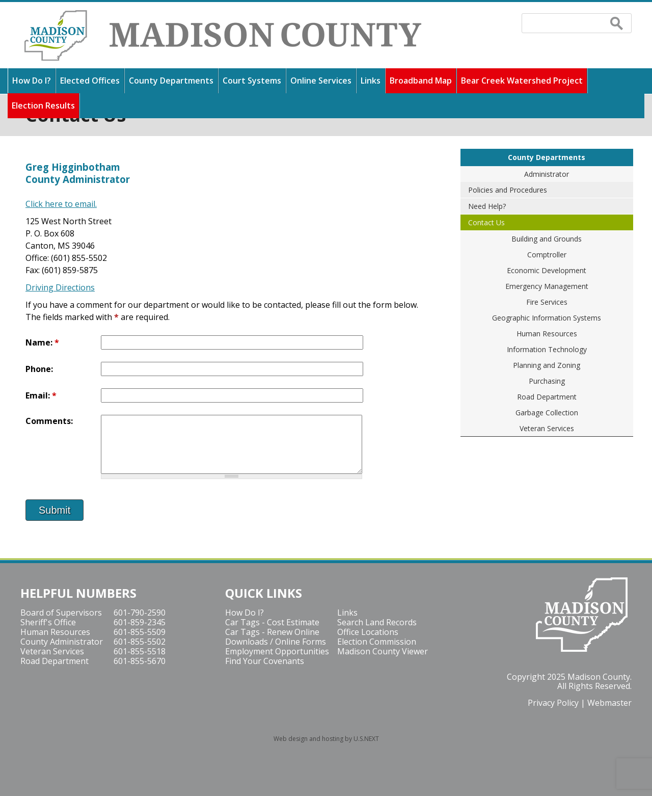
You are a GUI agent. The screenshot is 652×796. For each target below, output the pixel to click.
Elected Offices (90, 80)
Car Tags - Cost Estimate (272, 622)
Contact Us (486, 222)
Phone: (39, 369)
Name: (42, 342)
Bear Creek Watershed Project (522, 80)
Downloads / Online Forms (275, 641)
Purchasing (547, 381)
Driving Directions (60, 287)
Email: (41, 395)
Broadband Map (421, 80)
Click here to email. (61, 203)
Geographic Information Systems (546, 318)
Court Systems (252, 80)
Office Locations (367, 632)
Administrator (546, 174)
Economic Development (546, 270)
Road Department (547, 397)
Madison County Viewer (382, 651)
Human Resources (547, 333)
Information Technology (547, 349)
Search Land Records (377, 622)
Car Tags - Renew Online (272, 632)
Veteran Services (547, 428)
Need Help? (487, 206)
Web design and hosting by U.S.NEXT (326, 738)
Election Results (43, 105)
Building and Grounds (546, 239)
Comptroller (546, 254)
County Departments (171, 80)
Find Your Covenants (264, 661)
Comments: (49, 421)
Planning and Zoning (546, 365)
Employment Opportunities (277, 651)
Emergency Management (546, 286)
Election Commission (376, 641)
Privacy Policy (553, 702)
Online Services (320, 80)
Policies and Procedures (507, 190)
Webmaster (609, 702)
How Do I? (31, 80)
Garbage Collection (546, 412)
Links (371, 80)
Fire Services (546, 302)
